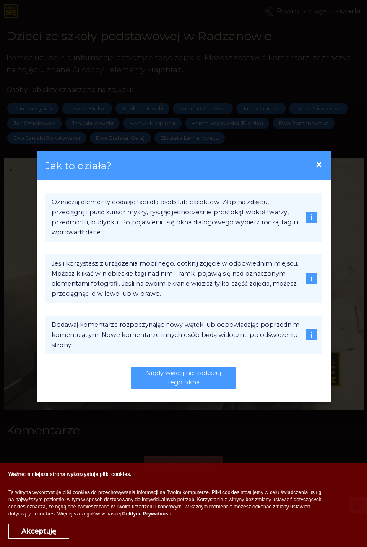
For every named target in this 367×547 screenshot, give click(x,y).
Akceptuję (38, 531)
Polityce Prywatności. (148, 514)
